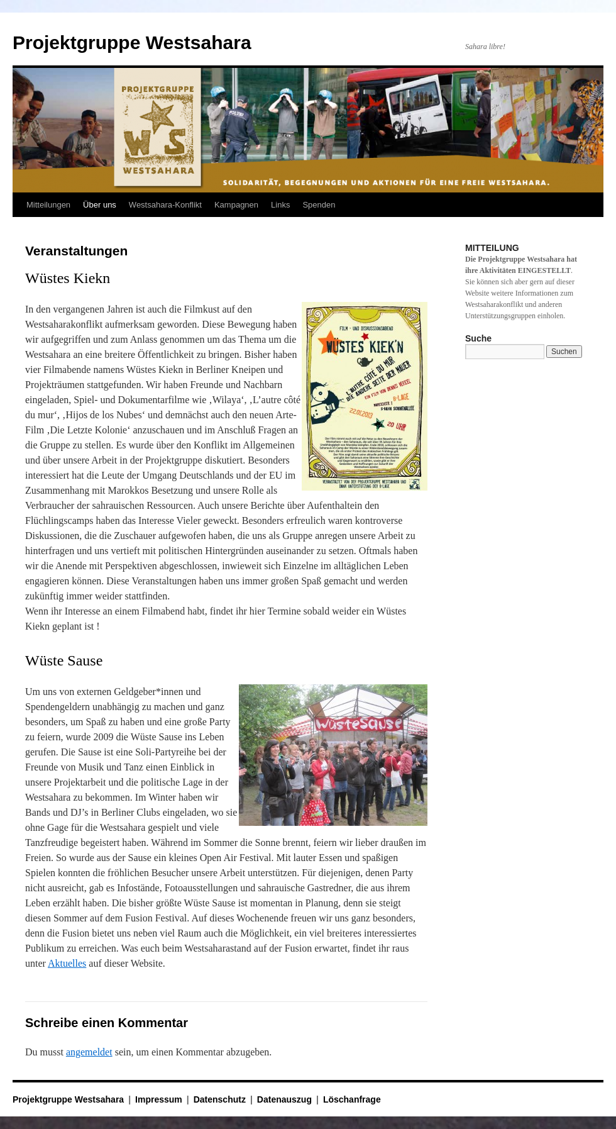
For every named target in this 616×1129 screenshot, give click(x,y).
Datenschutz (220, 1099)
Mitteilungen (48, 204)
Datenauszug (284, 1099)
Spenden (318, 204)
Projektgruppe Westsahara (132, 42)
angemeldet (89, 1052)
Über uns (99, 204)
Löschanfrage (352, 1099)
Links (280, 204)
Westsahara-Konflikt (165, 204)
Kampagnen (236, 204)
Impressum (158, 1099)
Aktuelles (67, 963)
